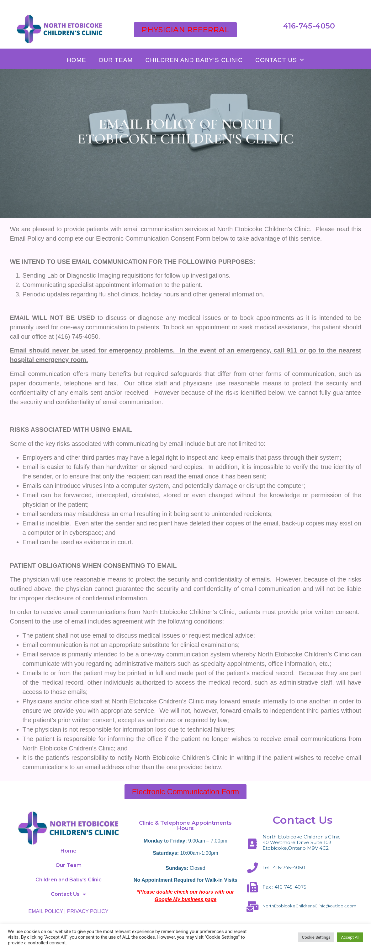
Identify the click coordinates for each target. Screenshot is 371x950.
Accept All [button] (350, 937)
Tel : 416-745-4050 (283, 867)
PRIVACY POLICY (88, 911)
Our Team (116, 60)
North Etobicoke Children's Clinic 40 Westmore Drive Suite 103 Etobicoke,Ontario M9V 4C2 (301, 842)
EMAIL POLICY (46, 911)
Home (76, 60)
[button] (185, 29)
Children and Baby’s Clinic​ (194, 60)
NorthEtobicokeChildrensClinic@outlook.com (309, 905)
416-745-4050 (309, 25)
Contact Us (279, 60)
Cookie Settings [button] (316, 937)
